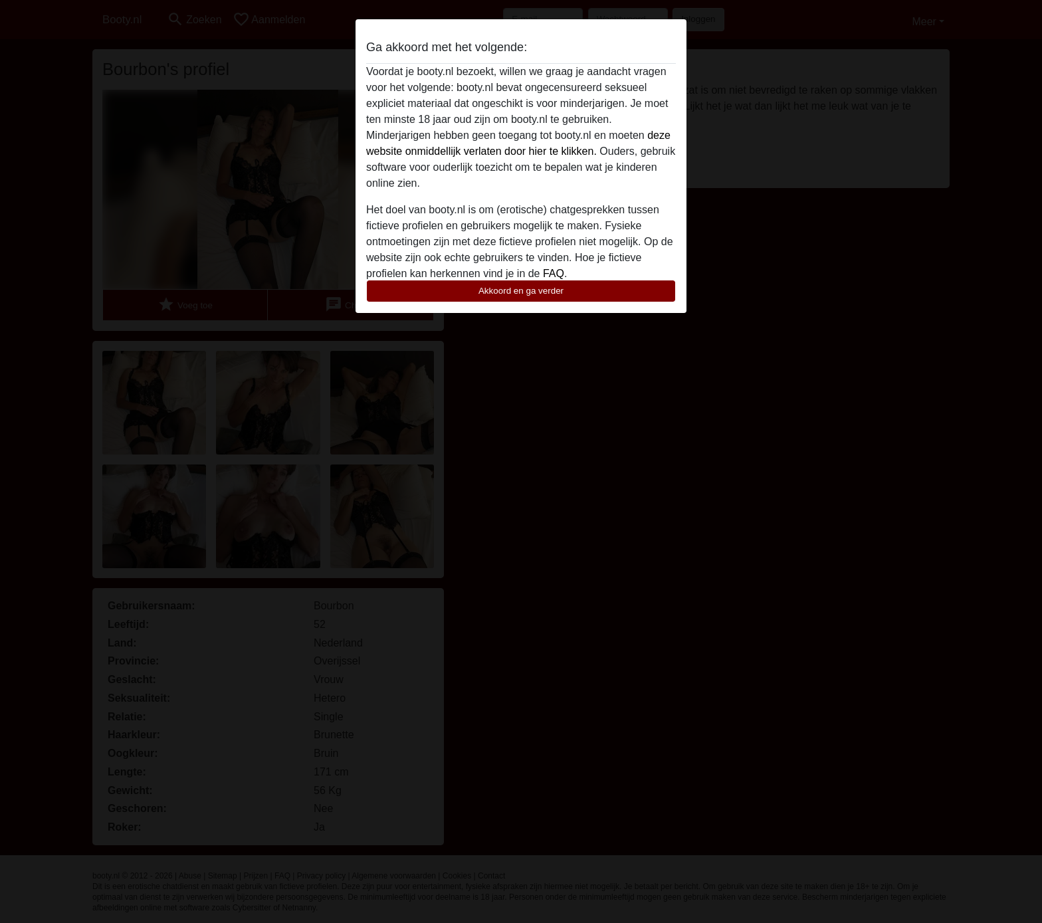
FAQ (553, 273)
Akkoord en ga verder (521, 291)
